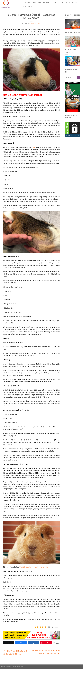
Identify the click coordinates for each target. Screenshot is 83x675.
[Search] (22, 3)
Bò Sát (54, 3)
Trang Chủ (28, 3)
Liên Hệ (29, 6)
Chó (35, 3)
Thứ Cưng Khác (72, 3)
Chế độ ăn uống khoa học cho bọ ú (33, 567)
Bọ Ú (31, 12)
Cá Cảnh (62, 3)
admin (38, 23)
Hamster (46, 3)
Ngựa (24, 6)
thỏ (33, 147)
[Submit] (78, 77)
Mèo (40, 3)
